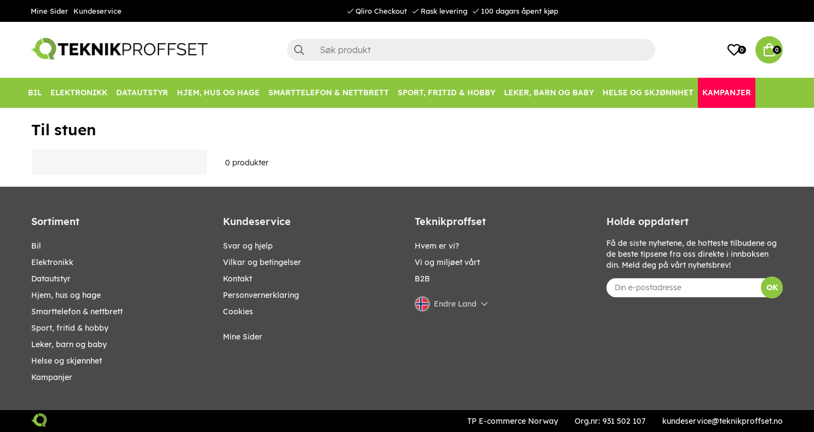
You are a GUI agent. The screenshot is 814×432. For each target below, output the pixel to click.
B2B (422, 279)
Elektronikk (52, 262)
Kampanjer (51, 377)
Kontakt (237, 279)
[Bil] (35, 93)
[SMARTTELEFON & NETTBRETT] (328, 93)
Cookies (238, 311)
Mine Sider (49, 11)
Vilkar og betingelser (262, 262)
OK (772, 287)
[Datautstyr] (142, 93)
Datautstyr (51, 279)
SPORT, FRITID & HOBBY (69, 328)
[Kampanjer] (726, 93)
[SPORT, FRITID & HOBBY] (446, 93)
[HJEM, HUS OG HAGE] (218, 93)
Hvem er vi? (437, 246)
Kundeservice (97, 11)
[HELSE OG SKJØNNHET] (648, 93)
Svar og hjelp (248, 246)
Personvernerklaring (261, 295)
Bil (36, 246)
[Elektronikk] (79, 93)
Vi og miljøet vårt (447, 262)
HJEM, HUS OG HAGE (66, 295)
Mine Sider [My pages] (242, 337)
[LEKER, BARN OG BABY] (549, 93)
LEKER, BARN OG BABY (69, 344)
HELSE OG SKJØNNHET (66, 361)
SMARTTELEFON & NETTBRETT (77, 311)
